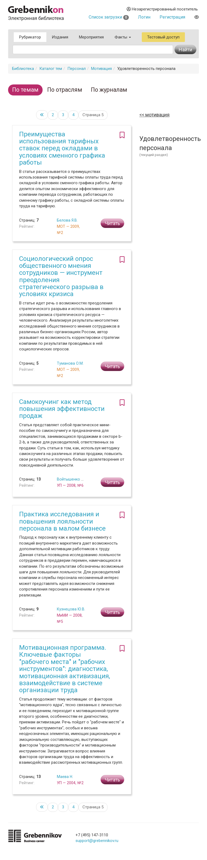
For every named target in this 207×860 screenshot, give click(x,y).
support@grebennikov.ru (96, 840)
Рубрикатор (30, 37)
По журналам (109, 89)
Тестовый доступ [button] (163, 37)
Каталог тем (50, 68)
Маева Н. (65, 776)
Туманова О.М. (70, 363)
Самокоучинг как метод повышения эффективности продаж (62, 409)
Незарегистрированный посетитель (162, 9)
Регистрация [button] (172, 17)
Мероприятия (91, 37)
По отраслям (64, 89)
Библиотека (23, 68)
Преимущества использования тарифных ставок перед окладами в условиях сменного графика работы (62, 148)
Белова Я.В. (67, 220)
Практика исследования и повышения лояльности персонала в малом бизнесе (62, 521)
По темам (25, 89)
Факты (123, 37)
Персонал (76, 68)
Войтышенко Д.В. (72, 479)
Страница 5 (93, 114)
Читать (112, 223)
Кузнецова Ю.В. (71, 609)
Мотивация (101, 68)
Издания (60, 37)
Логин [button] (144, 17)
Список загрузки (109, 17)
